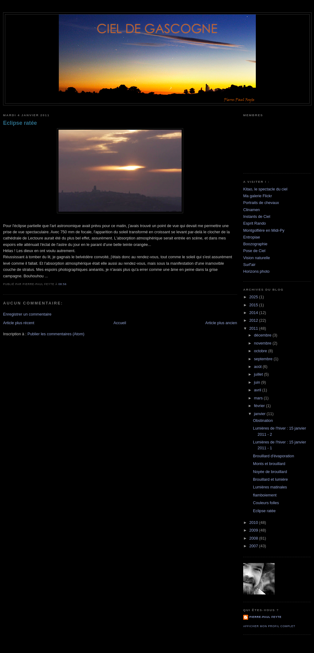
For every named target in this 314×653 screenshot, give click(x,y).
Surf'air (249, 264)
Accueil (119, 322)
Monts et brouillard (269, 463)
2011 (254, 328)
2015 (254, 305)
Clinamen (251, 209)
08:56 (62, 284)
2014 (254, 312)
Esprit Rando (254, 223)
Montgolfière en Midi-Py (263, 230)
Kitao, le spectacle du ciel (265, 189)
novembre (263, 343)
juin (257, 382)
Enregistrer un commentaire (27, 314)
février (260, 405)
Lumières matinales (270, 487)
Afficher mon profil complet (269, 626)
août (258, 366)
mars (259, 398)
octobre (261, 351)
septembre (264, 359)
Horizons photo (256, 271)
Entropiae (251, 237)
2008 (254, 538)
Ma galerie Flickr (257, 196)
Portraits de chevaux (261, 202)
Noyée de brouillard (270, 471)
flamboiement (264, 495)
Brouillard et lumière (270, 479)
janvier (260, 413)
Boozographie (255, 244)
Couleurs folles (266, 502)
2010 (254, 522)
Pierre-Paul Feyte (265, 616)
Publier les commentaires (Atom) (55, 334)
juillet (259, 374)
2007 (254, 546)
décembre (263, 335)
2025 (254, 297)
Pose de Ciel (254, 250)
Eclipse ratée (20, 123)
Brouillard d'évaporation (273, 456)
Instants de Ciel (256, 216)
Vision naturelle (256, 257)
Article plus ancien (221, 322)
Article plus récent (18, 322)
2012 (254, 320)
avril (258, 390)
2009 (254, 530)
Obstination (263, 420)
